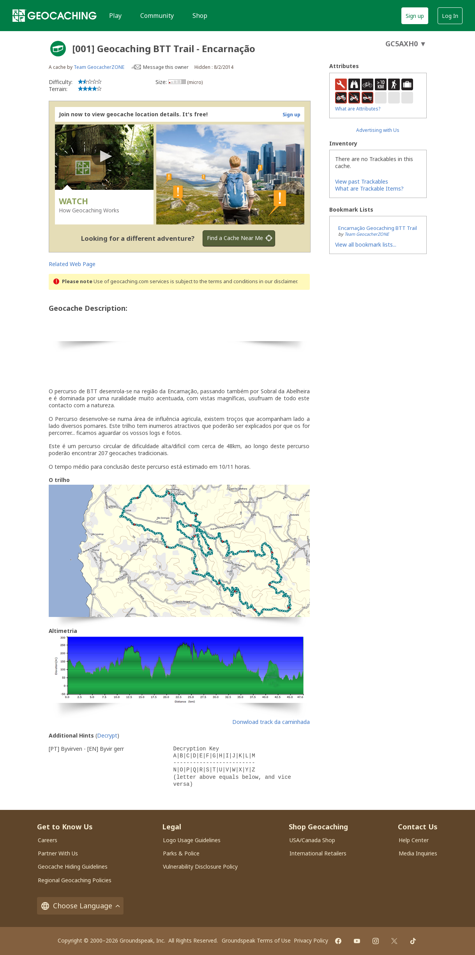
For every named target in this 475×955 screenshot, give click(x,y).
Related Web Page (72, 264)
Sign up (415, 15)
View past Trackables (361, 181)
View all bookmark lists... (365, 244)
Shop (199, 15)
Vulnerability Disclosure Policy (200, 866)
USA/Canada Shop (312, 840)
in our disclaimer (278, 281)
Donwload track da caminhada (271, 721)
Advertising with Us (377, 130)
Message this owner (166, 67)
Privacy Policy (311, 940)
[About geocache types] (58, 48)
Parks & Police (181, 853)
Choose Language (80, 906)
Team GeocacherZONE (99, 67)
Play (115, 15)
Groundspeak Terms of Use (256, 940)
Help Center (414, 840)
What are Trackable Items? (369, 188)
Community (157, 15)
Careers (47, 840)
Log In (450, 15)
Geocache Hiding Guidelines (73, 866)
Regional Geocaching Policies (74, 880)
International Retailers (318, 853)
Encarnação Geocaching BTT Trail (377, 227)
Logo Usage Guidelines (192, 840)
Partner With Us (58, 853)
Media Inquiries (418, 853)
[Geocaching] (54, 15)
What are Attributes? (357, 108)
